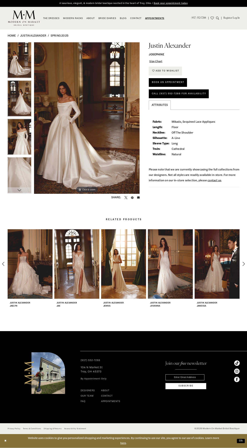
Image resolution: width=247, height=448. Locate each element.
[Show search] (218, 18)
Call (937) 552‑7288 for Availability (180, 95)
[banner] (24, 18)
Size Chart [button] (156, 61)
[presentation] (30, 264)
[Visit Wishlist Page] (212, 18)
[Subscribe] (185, 386)
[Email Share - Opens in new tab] (138, 197)
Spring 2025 (60, 35)
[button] (231, 18)
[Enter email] (185, 377)
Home (12, 35)
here (123, 443)
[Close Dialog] (5, 441)
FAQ (83, 401)
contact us (214, 182)
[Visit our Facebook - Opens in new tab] (237, 379)
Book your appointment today (172, 3)
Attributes (160, 106)
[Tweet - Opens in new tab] (125, 197)
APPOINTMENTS (110, 401)
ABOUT (105, 391)
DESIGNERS (88, 391)
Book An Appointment (168, 83)
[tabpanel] (20, 61)
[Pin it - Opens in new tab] (132, 197)
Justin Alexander (33, 35)
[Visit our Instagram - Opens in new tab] (237, 371)
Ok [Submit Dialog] (241, 441)
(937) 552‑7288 (90, 360)
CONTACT (107, 396)
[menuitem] (198, 18)
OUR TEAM (87, 396)
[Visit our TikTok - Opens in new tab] (237, 363)
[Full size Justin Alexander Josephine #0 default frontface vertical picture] (87, 118)
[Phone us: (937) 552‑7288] (198, 18)
